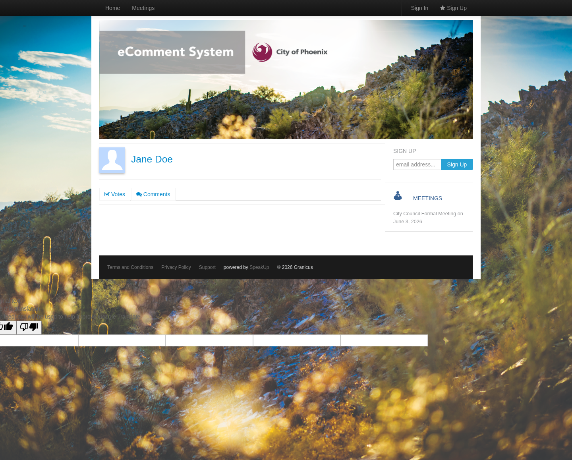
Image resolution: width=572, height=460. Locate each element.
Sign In (420, 8)
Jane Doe (152, 159)
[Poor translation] (29, 327)
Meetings (143, 8)
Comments (153, 194)
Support (207, 267)
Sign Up (453, 8)
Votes (114, 194)
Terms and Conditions (130, 267)
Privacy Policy (176, 267)
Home (112, 8)
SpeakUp (259, 267)
